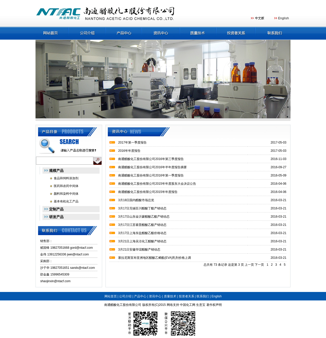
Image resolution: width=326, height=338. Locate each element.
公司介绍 (125, 296)
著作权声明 (214, 305)
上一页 (249, 264)
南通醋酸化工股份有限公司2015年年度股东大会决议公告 (157, 183)
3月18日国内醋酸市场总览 (136, 200)
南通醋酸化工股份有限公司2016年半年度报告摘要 (152, 167)
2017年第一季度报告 (132, 142)
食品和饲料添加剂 (66, 178)
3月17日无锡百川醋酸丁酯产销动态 (142, 208)
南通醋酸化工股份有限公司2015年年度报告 (148, 192)
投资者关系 (186, 296)
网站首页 (110, 296)
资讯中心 (155, 296)
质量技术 (170, 296)
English (217, 296)
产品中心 (140, 296)
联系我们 (203, 296)
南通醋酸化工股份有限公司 (122, 305)
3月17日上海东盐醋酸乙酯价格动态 (142, 233)
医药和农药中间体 (66, 186)
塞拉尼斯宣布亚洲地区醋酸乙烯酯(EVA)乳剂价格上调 (154, 258)
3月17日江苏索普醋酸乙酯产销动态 (142, 225)
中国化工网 (187, 305)
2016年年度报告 (129, 151)
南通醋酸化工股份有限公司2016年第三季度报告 (151, 159)
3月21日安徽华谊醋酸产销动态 (139, 249)
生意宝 (200, 305)
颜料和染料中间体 (66, 193)
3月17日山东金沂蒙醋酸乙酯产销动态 (144, 216)
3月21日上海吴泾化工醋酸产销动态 (142, 241)
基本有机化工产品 (66, 201)
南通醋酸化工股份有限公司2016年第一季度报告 (151, 175)
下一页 (259, 264)
